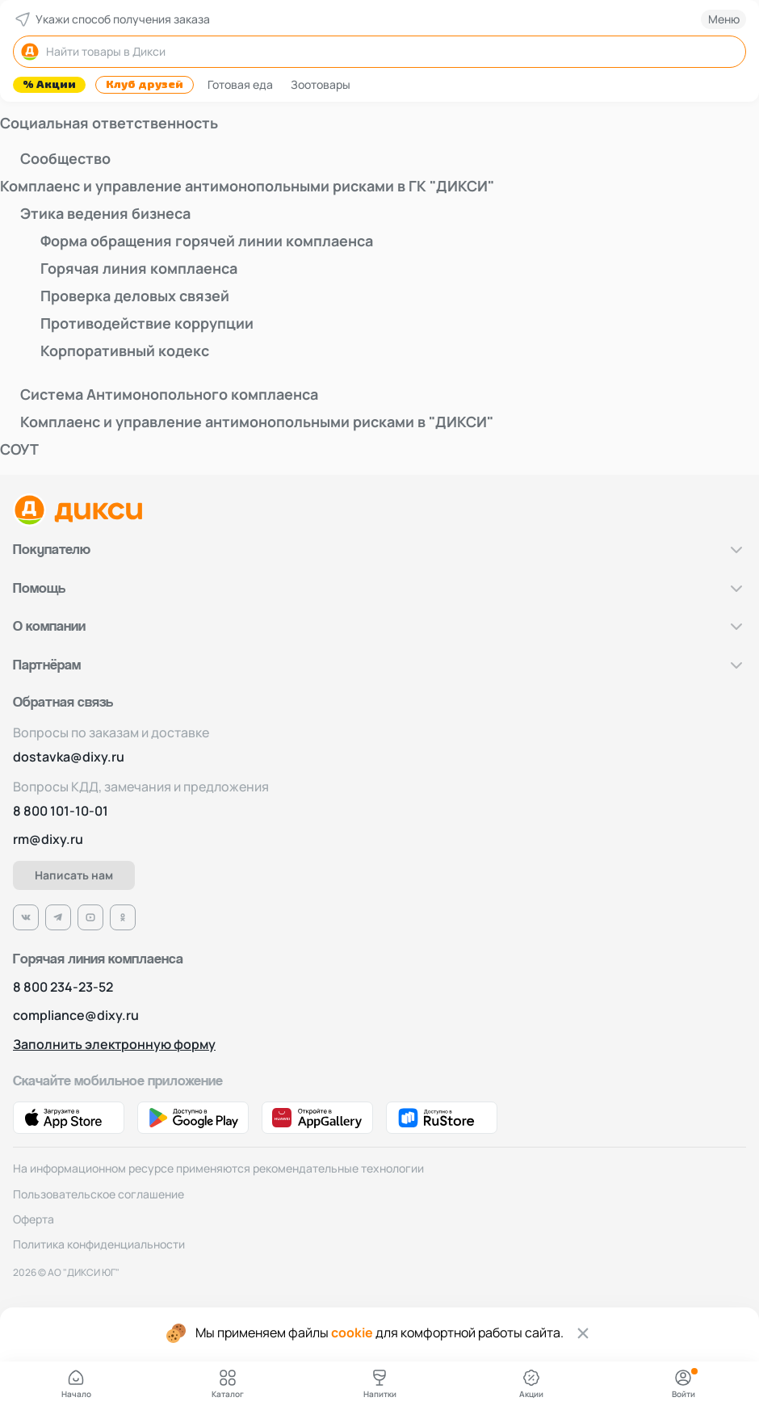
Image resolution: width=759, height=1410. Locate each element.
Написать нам (74, 875)
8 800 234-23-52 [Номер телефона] (63, 987)
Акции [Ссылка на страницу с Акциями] (531, 1384)
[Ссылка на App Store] (68, 1118)
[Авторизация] (683, 1384)
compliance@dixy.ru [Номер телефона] (76, 1015)
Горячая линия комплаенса (138, 268)
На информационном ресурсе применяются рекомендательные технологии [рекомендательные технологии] (218, 1168)
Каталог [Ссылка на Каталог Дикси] (228, 1384)
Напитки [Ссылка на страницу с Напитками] (379, 1384)
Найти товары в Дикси (93, 51)
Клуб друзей (144, 84)
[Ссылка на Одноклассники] (123, 917)
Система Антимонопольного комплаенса (169, 394)
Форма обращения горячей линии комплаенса (206, 240)
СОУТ (19, 449)
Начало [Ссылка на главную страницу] (76, 1384)
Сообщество (65, 158)
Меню (724, 19)
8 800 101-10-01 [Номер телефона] (60, 811)
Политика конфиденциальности (99, 1244)
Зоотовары (320, 84)
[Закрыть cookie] (583, 1333)
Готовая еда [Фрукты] (240, 84)
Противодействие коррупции (147, 323)
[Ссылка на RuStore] (441, 1118)
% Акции (49, 84)
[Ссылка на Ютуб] (90, 917)
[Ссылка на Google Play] (193, 1118)
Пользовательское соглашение (98, 1194)
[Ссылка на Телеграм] (58, 917)
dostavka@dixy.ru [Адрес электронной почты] (68, 757)
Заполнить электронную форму (114, 1044)
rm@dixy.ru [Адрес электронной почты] (48, 839)
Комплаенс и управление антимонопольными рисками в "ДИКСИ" (256, 421)
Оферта (33, 1219)
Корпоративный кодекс (124, 350)
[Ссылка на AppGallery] (317, 1118)
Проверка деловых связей (134, 295)
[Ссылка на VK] (26, 917)
